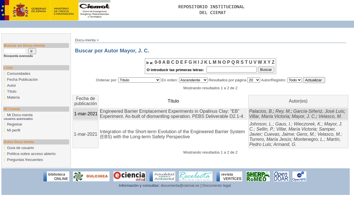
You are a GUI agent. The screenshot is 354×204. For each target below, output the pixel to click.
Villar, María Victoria (269, 116)
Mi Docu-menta (20, 115)
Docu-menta (85, 40)
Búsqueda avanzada (18, 56)
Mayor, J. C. (304, 116)
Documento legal (217, 185)
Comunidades (18, 73)
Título (11, 91)
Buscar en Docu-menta (24, 45)
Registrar (14, 124)
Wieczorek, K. (308, 124)
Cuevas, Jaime (279, 134)
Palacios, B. (261, 111)
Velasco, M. (330, 116)
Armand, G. (285, 144)
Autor (11, 85)
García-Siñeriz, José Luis (318, 111)
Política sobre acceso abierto (31, 154)
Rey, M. (283, 111)
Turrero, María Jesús (270, 139)
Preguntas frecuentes (25, 160)
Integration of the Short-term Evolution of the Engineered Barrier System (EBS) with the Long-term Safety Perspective (172, 134)
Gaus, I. (283, 124)
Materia (13, 97)
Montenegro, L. (309, 139)
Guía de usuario (20, 148)
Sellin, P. (265, 129)
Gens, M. (305, 134)
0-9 (158, 62)
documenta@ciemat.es (180, 185)
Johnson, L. (261, 124)
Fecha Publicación (22, 79)
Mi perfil (13, 130)
